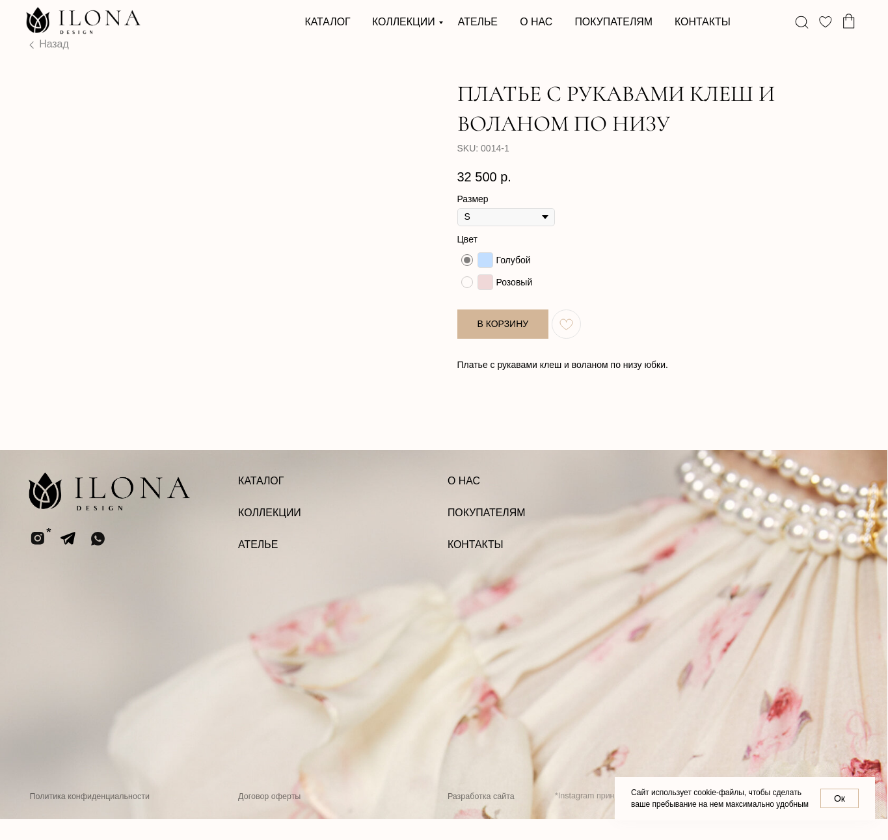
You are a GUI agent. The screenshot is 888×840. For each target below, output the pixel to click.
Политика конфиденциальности (89, 816)
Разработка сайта (481, 816)
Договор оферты (269, 816)
